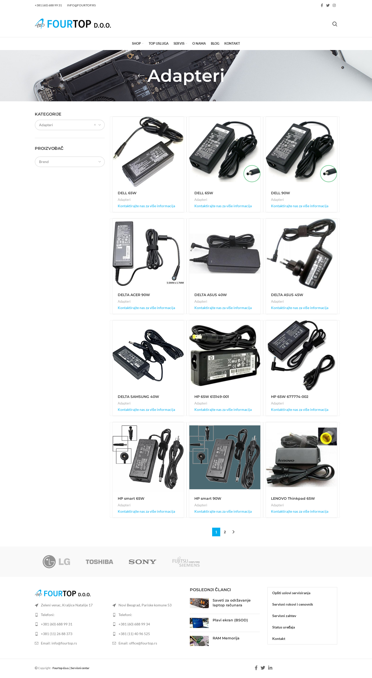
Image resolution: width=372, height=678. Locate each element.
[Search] (335, 24)
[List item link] (70, 624)
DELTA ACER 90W (134, 295)
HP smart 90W (207, 498)
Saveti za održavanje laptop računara (232, 603)
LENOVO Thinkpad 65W (293, 498)
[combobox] (70, 125)
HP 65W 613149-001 (211, 396)
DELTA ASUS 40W (210, 295)
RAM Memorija (226, 638)
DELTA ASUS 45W (287, 295)
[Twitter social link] (328, 5)
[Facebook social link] (322, 5)
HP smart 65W (131, 498)
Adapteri (124, 200)
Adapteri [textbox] (46, 125)
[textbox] (44, 161)
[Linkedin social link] (270, 668)
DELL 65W (127, 193)
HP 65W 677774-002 (289, 396)
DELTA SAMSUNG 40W (138, 396)
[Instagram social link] (334, 5)
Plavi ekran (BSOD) (230, 620)
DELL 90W (280, 193)
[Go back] (141, 76)
